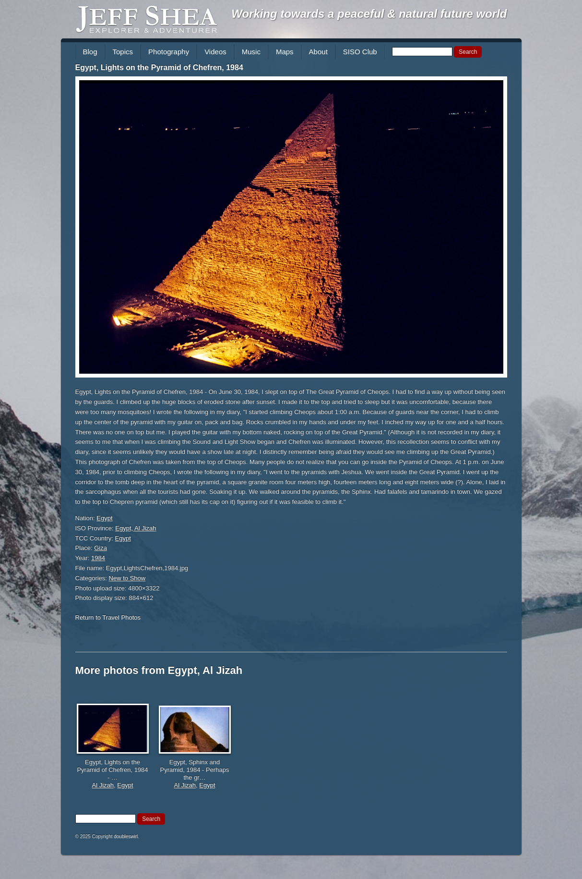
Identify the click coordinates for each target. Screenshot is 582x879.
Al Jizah (103, 785)
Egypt (104, 518)
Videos (215, 52)
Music (251, 52)
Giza (100, 547)
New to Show (127, 578)
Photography (168, 52)
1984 (98, 558)
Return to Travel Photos (108, 617)
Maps (285, 52)
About (318, 52)
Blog (90, 52)
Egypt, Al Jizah (135, 528)
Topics (123, 52)
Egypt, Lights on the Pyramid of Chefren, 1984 (159, 67)
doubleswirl (126, 836)
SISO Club (360, 52)
